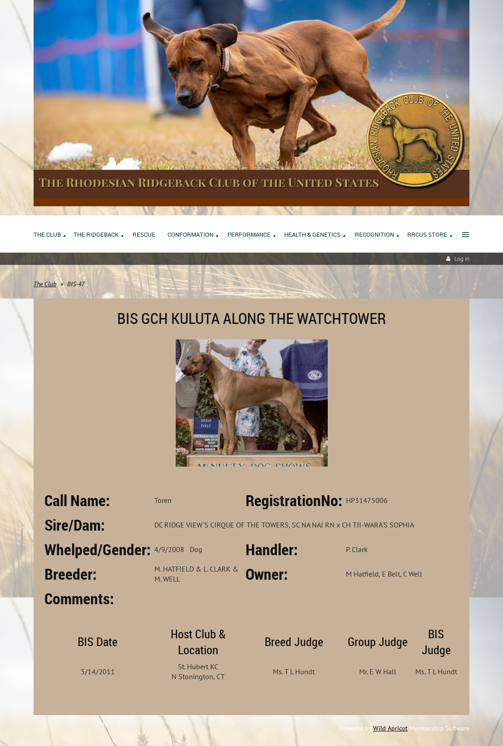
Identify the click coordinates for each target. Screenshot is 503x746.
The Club (45, 284)
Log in (461, 259)
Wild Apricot (390, 728)
